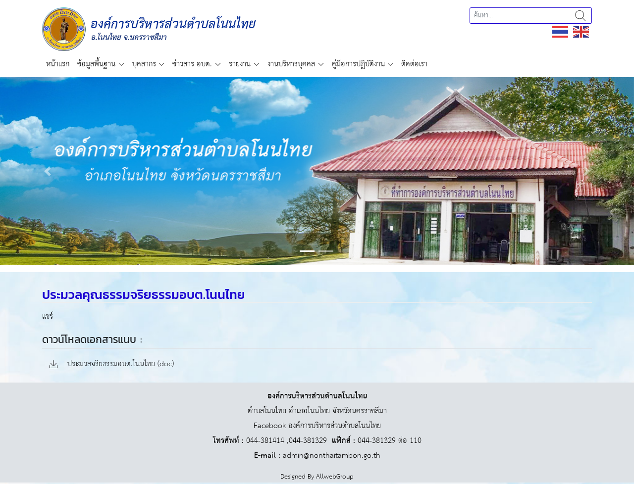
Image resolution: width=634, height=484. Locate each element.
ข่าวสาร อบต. (192, 64)
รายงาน (240, 64)
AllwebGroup (335, 477)
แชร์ (47, 316)
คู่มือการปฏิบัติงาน (358, 64)
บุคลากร (144, 64)
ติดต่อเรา (414, 64)
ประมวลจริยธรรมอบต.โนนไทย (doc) (112, 364)
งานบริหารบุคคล (291, 64)
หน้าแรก (57, 64)
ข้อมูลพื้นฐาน (96, 64)
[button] (47, 171)
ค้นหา (580, 15)
